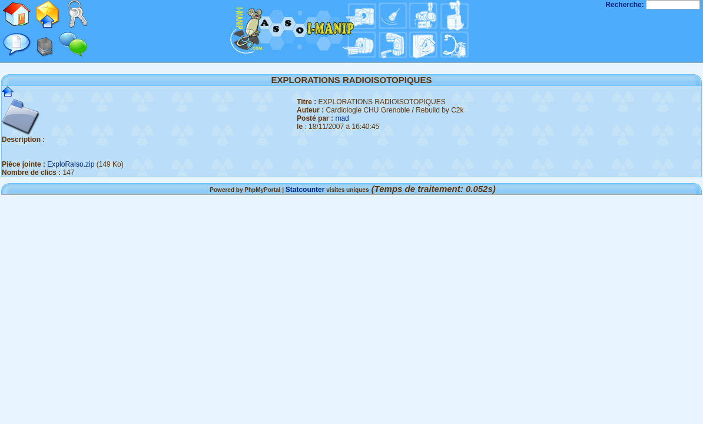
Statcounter (305, 190)
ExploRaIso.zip (70, 164)
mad (342, 118)
